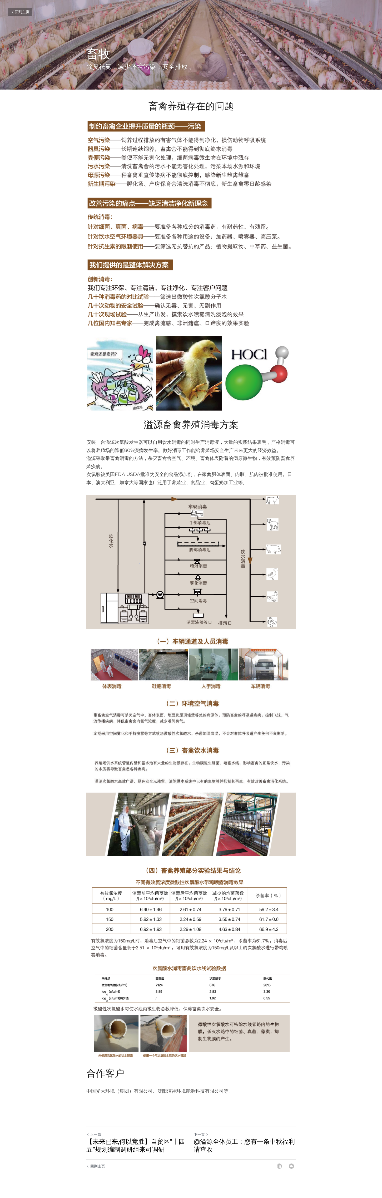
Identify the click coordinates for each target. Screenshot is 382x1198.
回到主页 (20, 11)
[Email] (291, 1166)
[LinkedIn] (279, 1166)
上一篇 (93, 1134)
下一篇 (201, 1134)
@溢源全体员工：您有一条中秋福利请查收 (244, 1145)
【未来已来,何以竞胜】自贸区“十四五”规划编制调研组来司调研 (135, 1145)
